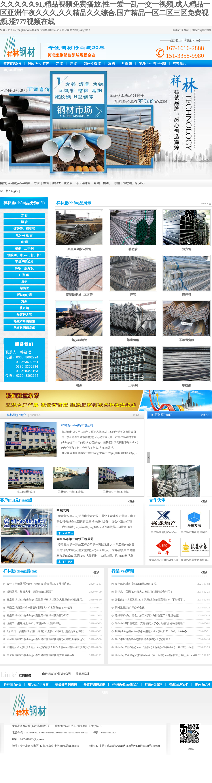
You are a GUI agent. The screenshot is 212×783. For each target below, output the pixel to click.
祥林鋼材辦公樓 (26, 491)
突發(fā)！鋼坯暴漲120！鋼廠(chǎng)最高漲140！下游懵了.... (150, 599)
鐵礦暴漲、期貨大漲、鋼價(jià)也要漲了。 (31, 591)
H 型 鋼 (127, 63)
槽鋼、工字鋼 (24, 248)
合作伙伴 (157, 500)
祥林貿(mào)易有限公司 (77, 425)
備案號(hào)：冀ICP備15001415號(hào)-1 (78, 725)
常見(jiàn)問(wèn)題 (152, 63)
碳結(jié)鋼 (24, 294)
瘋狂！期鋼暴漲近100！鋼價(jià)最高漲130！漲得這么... (39, 583)
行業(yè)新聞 (123, 571)
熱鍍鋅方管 (24, 314)
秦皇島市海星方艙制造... (195, 532)
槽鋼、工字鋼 (111, 183)
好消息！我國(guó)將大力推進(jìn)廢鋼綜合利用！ (144, 591)
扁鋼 (24, 281)
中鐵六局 (63, 510)
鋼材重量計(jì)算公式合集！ (131, 607)
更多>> (137, 415)
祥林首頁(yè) (12, 63)
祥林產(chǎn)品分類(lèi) (24, 203)
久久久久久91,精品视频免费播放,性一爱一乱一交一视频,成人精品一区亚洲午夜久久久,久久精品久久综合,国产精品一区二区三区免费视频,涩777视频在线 (105, 13)
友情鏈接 (25, 675)
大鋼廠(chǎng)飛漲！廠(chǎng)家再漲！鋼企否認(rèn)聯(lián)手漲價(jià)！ (48, 647)
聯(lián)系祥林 (181, 30)
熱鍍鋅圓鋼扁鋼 (24, 328)
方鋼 (24, 301)
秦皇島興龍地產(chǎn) (163, 532)
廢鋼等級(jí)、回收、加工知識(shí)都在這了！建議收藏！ (148, 615)
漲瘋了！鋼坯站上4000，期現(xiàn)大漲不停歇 (34, 623)
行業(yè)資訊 (153, 684)
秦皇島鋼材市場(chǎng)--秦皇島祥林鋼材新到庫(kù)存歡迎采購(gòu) (46, 639)
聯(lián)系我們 (13, 70)
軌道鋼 (24, 308)
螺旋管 (24, 288)
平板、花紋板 (24, 261)
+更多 (131, 501)
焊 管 (73, 63)
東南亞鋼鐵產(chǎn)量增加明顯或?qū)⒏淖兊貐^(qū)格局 (39, 607)
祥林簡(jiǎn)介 (16, 415)
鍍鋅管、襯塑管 (24, 228)
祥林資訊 (179, 63)
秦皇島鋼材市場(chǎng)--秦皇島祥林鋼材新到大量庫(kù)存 (40, 655)
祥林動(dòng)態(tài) (20, 571)
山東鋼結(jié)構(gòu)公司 (56, 673)
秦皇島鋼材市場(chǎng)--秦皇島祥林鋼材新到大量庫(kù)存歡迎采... (45, 599)
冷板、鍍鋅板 (24, 268)
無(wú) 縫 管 (92, 63)
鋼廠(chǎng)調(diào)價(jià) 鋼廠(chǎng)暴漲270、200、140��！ (152, 631)
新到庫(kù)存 (163, 414)
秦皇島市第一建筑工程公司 (75, 539)
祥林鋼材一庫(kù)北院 (71, 491)
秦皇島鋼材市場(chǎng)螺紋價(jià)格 (136, 583)
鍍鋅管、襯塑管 (62, 183)
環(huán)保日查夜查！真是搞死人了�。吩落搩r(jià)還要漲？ (150, 623)
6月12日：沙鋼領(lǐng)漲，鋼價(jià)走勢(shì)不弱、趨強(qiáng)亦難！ (46, 631)
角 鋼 (111, 63)
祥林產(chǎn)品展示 (73, 203)
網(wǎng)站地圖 (201, 30)
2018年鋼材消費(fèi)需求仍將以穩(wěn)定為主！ (143, 639)
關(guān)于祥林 (38, 63)
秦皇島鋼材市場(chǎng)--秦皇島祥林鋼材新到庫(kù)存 (38, 615)
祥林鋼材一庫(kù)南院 (116, 491)
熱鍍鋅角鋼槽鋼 (24, 321)
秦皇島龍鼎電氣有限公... (195, 559)
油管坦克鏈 (82, 673)
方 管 (59, 63)
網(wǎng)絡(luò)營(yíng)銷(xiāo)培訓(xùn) (136, 745)
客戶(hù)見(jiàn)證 (16, 500)
